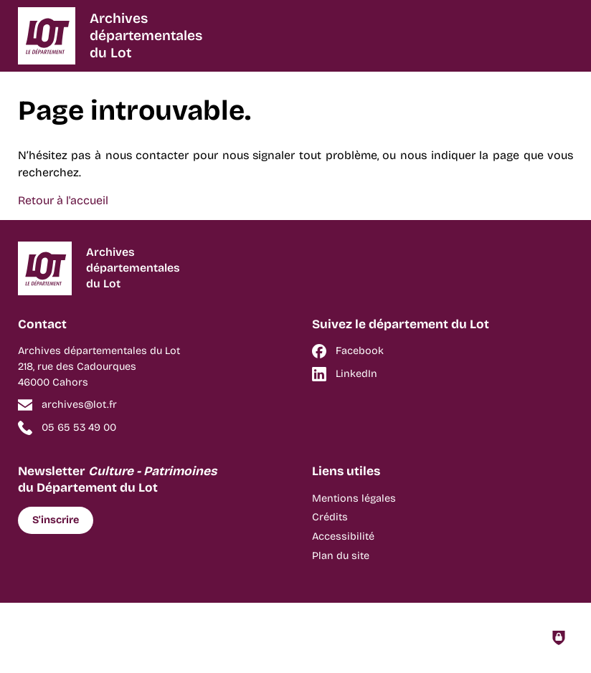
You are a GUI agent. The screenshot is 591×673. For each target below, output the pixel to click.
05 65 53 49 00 (79, 427)
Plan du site (340, 556)
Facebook (360, 351)
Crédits (330, 517)
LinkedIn (356, 374)
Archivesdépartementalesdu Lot (146, 35)
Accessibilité (343, 536)
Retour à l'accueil (63, 200)
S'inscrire (55, 520)
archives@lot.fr (79, 404)
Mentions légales (354, 498)
